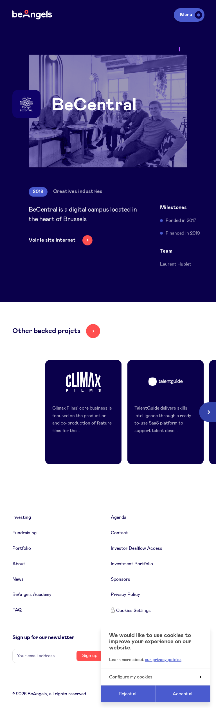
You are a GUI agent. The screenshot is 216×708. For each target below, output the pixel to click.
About (18, 564)
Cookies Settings (133, 610)
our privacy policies (163, 660)
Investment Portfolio (132, 564)
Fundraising (24, 533)
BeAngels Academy (31, 594)
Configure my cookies (155, 677)
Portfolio (21, 548)
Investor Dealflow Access (136, 548)
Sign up (89, 655)
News (18, 579)
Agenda (118, 517)
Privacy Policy (125, 594)
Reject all (128, 694)
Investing (21, 517)
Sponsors (120, 579)
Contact (119, 533)
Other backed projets (46, 331)
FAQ (17, 610)
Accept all (183, 694)
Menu (190, 14)
